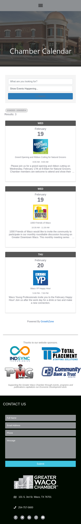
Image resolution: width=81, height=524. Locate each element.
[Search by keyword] (40, 81)
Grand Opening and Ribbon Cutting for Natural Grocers (40, 157)
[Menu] (40, 5)
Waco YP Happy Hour (40, 288)
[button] (40, 464)
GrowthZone (47, 321)
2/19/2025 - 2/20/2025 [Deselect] (16, 110)
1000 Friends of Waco (40, 223)
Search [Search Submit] (40, 96)
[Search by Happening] (40, 89)
